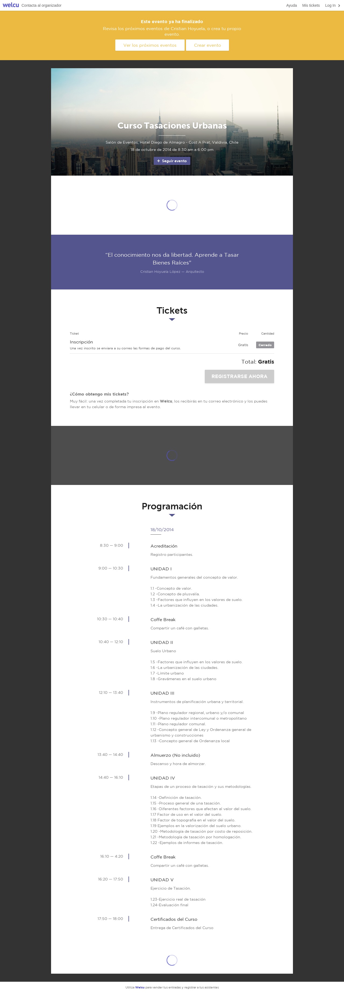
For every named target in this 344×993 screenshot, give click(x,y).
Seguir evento (171, 161)
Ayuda (291, 5)
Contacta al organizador (42, 5)
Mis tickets (311, 5)
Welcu (11, 5)
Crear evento (207, 45)
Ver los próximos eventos (150, 45)
